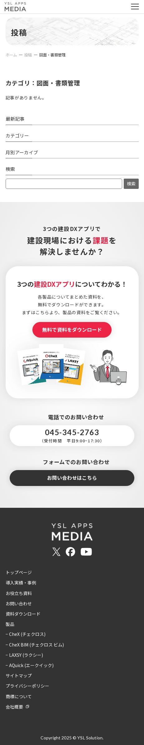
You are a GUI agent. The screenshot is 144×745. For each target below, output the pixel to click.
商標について (19, 696)
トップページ (19, 572)
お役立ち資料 (19, 593)
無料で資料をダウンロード (72, 329)
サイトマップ (19, 675)
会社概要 (14, 707)
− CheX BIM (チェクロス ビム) (35, 645)
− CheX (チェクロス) (26, 634)
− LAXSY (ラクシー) (24, 655)
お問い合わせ (19, 603)
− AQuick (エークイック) (30, 665)
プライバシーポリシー (27, 686)
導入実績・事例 (21, 582)
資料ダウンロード (23, 614)
